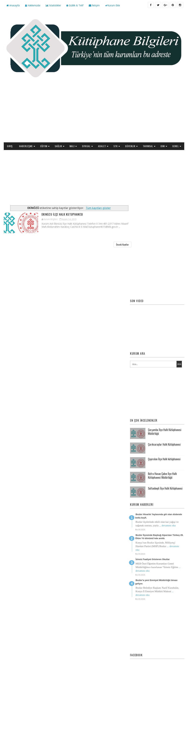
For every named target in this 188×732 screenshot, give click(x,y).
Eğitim (43, 146)
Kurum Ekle (112, 5)
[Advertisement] (94, 115)
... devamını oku (167, 427)
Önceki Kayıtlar (116, 244)
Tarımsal (148, 146)
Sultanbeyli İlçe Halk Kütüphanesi (165, 390)
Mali (72, 146)
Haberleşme (26, 146)
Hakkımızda (32, 5)
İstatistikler (53, 5)
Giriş (10, 146)
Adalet (102, 146)
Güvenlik (130, 146)
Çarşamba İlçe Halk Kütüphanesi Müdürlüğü (164, 333)
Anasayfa (13, 5)
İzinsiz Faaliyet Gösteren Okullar (153, 461)
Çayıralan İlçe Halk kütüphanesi (164, 361)
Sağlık (58, 146)
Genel (175, 146)
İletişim (94, 5)
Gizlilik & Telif (74, 5)
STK (116, 146)
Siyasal (86, 146)
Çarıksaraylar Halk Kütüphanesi (164, 346)
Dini (163, 146)
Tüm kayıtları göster (95, 208)
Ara (179, 266)
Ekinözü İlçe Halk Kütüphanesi (50, 214)
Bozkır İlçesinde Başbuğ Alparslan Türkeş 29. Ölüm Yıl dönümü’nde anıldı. (159, 439)
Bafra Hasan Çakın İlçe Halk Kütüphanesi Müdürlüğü (162, 377)
